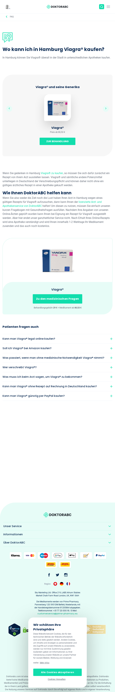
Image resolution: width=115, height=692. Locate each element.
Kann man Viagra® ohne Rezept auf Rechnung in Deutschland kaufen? (50, 386)
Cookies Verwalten (57, 679)
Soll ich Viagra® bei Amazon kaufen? (27, 348)
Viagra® (57, 128)
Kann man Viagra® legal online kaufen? (29, 339)
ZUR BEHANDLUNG (57, 141)
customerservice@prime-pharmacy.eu (57, 613)
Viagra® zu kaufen (52, 173)
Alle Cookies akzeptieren (57, 672)
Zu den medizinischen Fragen (57, 299)
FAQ (12, 16)
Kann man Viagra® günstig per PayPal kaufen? (34, 396)
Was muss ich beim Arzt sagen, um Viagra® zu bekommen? (42, 377)
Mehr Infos (44, 663)
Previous (9, 109)
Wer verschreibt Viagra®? (20, 367)
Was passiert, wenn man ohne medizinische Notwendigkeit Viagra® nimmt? (53, 358)
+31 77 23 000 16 (61, 610)
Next (106, 109)
